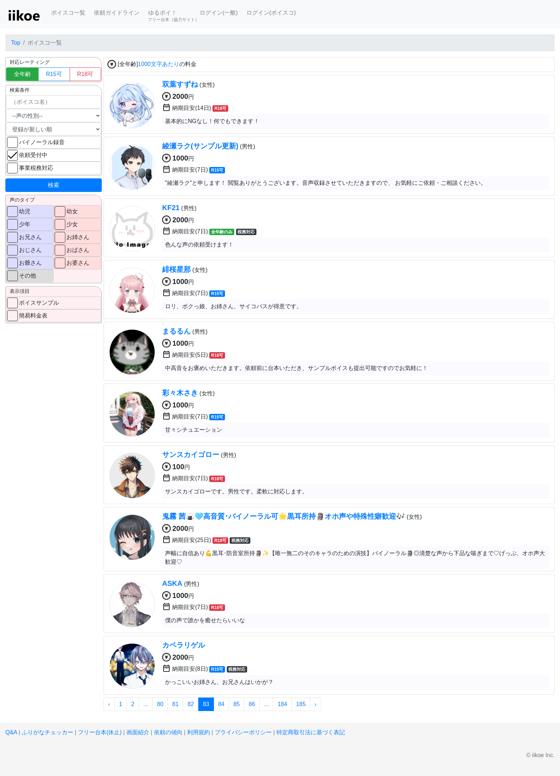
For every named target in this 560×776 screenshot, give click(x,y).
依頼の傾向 (168, 732)
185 (301, 704)
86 (252, 704)
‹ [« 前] (109, 704)
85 (236, 704)
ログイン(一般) (219, 13)
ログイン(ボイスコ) (271, 13)
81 (175, 704)
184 (282, 704)
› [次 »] (315, 704)
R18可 (85, 74)
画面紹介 (137, 732)
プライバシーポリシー (243, 732)
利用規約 (198, 732)
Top (15, 43)
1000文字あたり (158, 64)
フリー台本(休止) (100, 732)
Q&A (11, 732)
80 (160, 704)
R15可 (54, 74)
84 (221, 704)
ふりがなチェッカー (47, 732)
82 (191, 704)
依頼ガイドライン (117, 13)
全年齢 (22, 74)
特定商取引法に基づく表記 (310, 732)
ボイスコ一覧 (68, 13)
